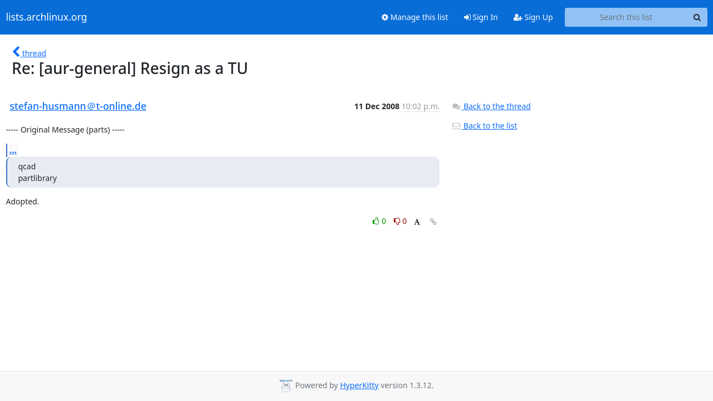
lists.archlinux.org (46, 17)
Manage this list (415, 17)
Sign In (481, 17)
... (13, 150)
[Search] (697, 17)
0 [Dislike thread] (400, 221)
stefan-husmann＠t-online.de (78, 106)
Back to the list (484, 125)
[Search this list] (626, 17)
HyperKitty (359, 385)
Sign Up (533, 17)
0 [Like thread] (380, 221)
